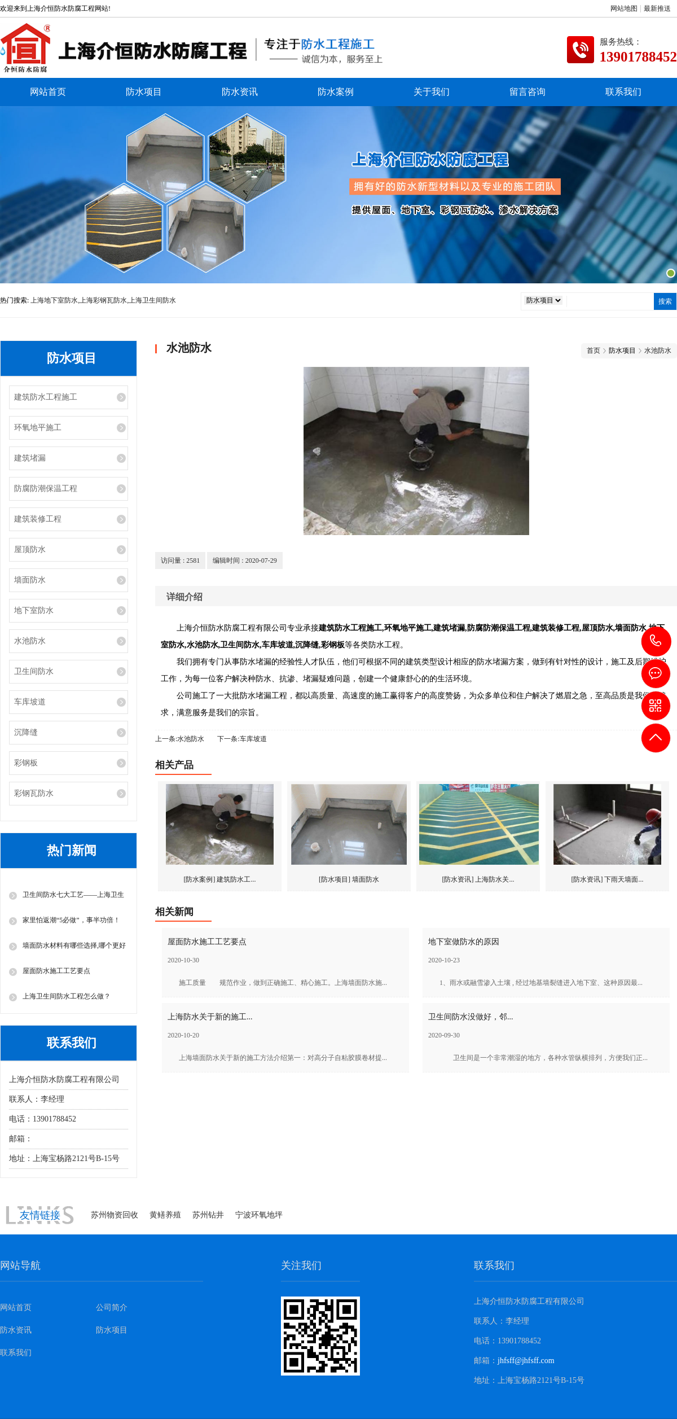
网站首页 (48, 92)
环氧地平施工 (37, 427)
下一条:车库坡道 (241, 739)
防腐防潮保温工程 (45, 488)
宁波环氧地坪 (259, 1215)
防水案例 (336, 92)
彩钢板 (26, 763)
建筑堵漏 (30, 458)
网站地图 (624, 8)
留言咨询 (527, 92)
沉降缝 (26, 732)
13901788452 (656, 641)
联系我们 (623, 92)
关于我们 (432, 92)
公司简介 (112, 1307)
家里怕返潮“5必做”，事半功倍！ (71, 920)
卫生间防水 (34, 671)
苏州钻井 (208, 1215)
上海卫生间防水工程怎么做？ (67, 996)
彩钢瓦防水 (34, 793)
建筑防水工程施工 (45, 397)
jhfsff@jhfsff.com (61, 1139)
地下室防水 (34, 610)
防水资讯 (240, 92)
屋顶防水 (30, 549)
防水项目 (144, 92)
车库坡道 (30, 702)
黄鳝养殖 (165, 1215)
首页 (593, 350)
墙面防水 (30, 580)
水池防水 (30, 641)
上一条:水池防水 (179, 739)
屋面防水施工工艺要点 (56, 971)
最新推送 (657, 8)
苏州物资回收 (114, 1215)
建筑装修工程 (37, 519)
